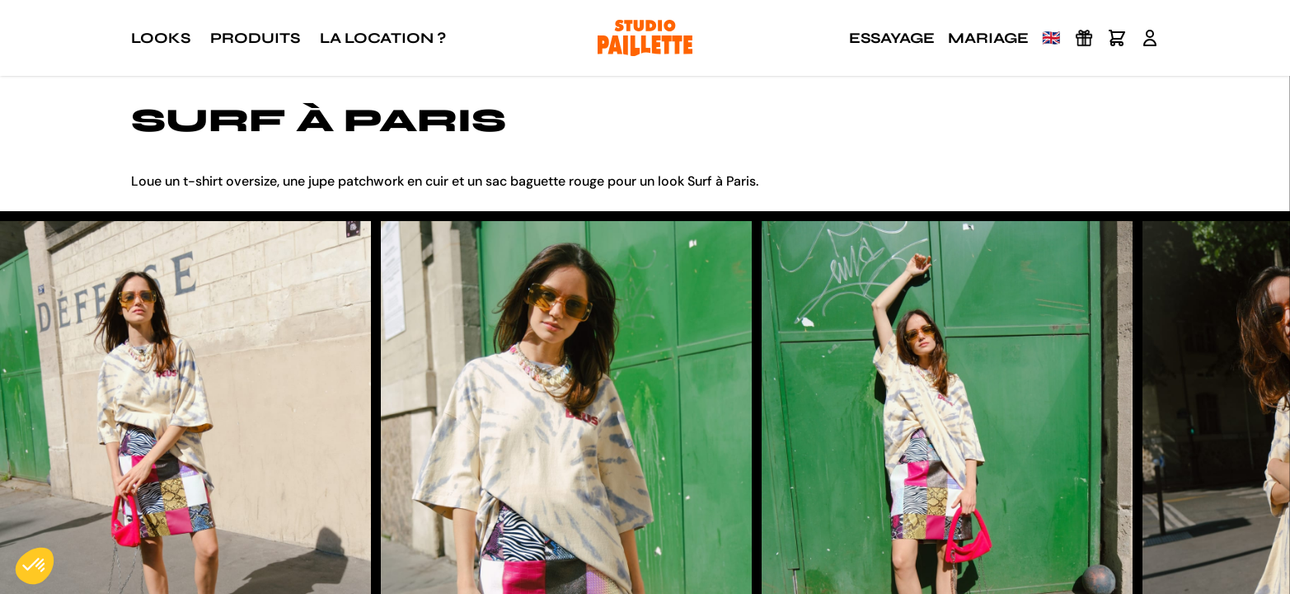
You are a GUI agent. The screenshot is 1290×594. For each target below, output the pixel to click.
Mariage (988, 38)
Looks (160, 38)
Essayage (892, 38)
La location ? (383, 38)
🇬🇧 (1051, 38)
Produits (255, 38)
